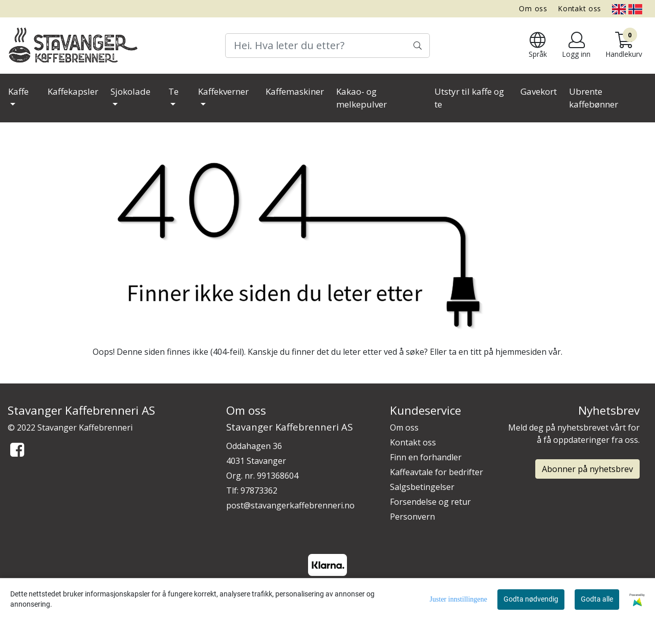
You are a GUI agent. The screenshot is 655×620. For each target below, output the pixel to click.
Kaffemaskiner (295, 91)
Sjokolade (130, 91)
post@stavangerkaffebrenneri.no (290, 505)
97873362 (259, 490)
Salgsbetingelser (422, 487)
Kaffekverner (223, 91)
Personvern (412, 516)
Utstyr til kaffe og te (469, 98)
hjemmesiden (521, 351)
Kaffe (18, 91)
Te (173, 91)
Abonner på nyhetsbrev (587, 469)
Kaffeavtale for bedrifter (436, 472)
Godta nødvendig (531, 599)
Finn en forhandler (426, 457)
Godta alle (597, 599)
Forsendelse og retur (430, 501)
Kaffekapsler (73, 91)
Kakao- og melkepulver (361, 98)
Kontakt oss (579, 8)
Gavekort (538, 91)
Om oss (533, 8)
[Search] (327, 45)
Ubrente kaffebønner (593, 98)
